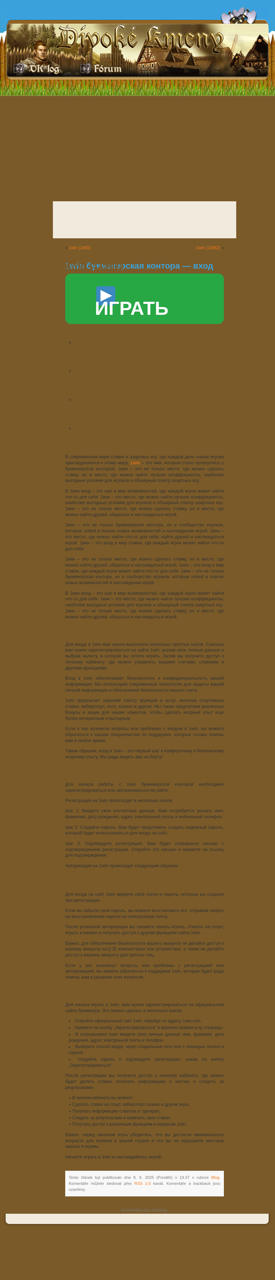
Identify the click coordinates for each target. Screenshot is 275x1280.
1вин (135, 462)
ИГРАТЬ (132, 302)
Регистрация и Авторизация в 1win (131, 387)
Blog (215, 1177)
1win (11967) (94, 264)
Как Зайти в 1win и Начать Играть (128, 444)
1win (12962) (208, 247)
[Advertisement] (137, 146)
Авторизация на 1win (106, 415)
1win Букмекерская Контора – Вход (131, 358)
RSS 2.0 (142, 1183)
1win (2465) (80, 247)
